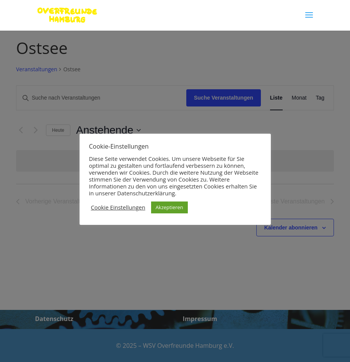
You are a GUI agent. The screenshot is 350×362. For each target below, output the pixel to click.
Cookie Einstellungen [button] (118, 207)
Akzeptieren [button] (169, 207)
